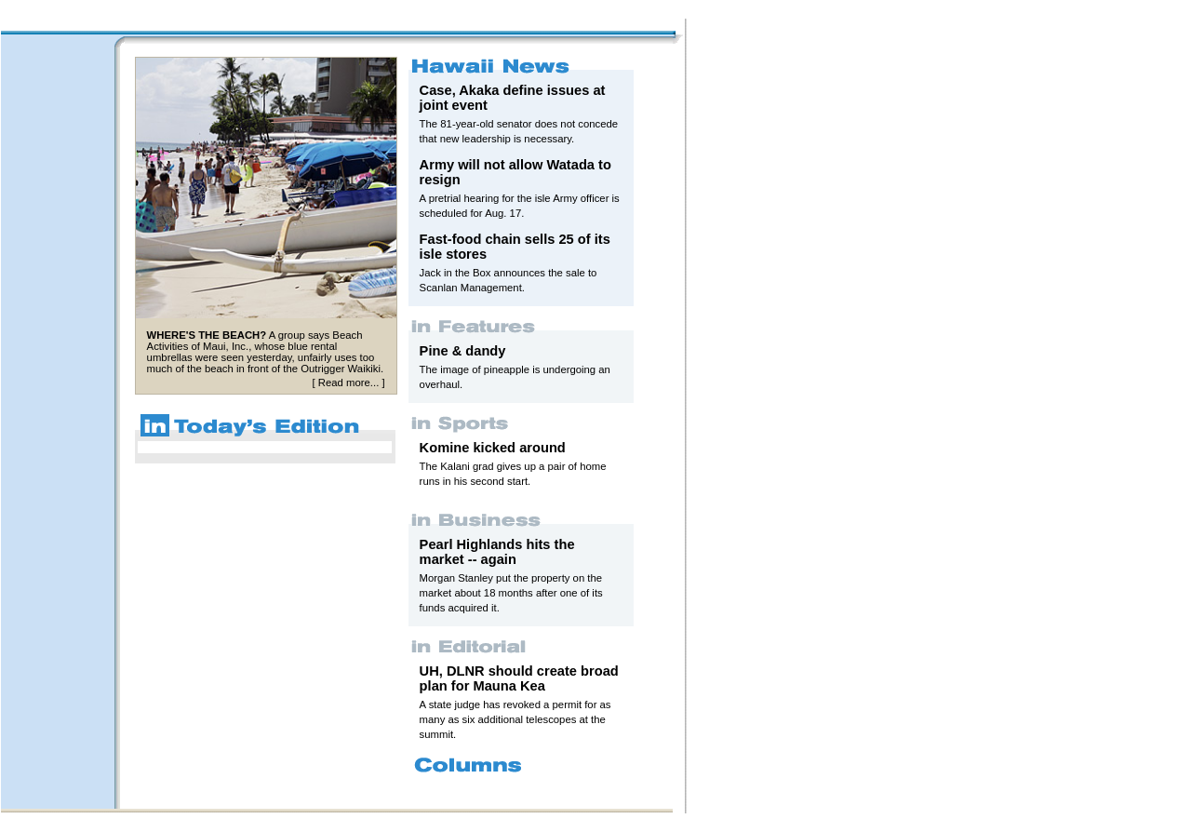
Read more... (348, 382)
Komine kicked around (493, 447)
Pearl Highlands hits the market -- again (497, 552)
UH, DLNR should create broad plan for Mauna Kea (519, 678)
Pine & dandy (463, 350)
